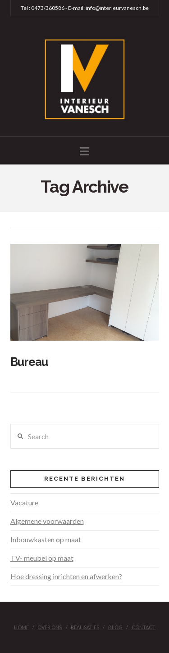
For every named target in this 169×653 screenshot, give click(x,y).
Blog (115, 627)
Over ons (49, 627)
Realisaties (85, 627)
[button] (84, 151)
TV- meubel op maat (41, 558)
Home (21, 627)
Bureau (29, 362)
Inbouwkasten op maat (45, 539)
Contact (143, 627)
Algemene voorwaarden (47, 521)
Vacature (24, 502)
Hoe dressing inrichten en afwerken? (66, 576)
